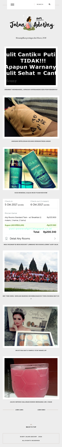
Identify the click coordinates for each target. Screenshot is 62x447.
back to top (31, 425)
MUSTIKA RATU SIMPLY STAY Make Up (31, 350)
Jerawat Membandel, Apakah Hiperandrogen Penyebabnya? (31, 89)
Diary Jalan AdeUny (28, 436)
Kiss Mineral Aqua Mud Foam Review (31, 193)
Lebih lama (19, 409)
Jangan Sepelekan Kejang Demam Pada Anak (31, 141)
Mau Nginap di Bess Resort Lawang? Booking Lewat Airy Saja (31, 244)
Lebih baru (41, 409)
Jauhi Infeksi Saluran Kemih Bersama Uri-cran (31, 402)
